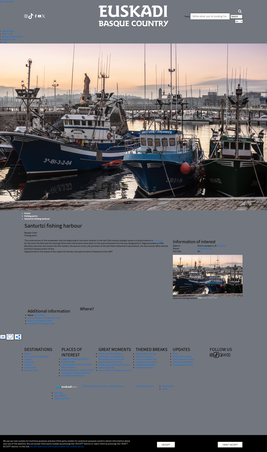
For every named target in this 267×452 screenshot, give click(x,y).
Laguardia (29, 362)
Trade (164, 388)
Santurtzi (157, 240)
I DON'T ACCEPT (230, 444)
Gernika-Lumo (31, 370)
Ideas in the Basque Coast (40, 320)
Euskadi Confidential (145, 364)
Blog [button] (4, 42)
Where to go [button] (8, 31)
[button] (240, 10)
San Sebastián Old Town (72, 375)
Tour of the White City (146, 359)
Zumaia (27, 364)
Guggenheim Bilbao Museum (75, 358)
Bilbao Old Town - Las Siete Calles (77, 370)
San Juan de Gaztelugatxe (36, 356)
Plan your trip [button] (8, 39)
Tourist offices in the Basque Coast (44, 317)
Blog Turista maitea (182, 356)
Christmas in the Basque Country (114, 364)
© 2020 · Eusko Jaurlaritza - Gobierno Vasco (103, 386)
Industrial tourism (144, 356)
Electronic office (62, 398)
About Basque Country (183, 359)
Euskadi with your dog (146, 353)
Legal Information (144, 386)
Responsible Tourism (183, 364)
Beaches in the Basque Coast (41, 323)
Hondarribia (30, 367)
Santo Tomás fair (106, 367)
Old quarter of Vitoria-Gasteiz (75, 372)
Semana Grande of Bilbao (110, 353)
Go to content (6, 1)
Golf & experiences (144, 367)
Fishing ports (31, 216)
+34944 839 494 (204, 248)
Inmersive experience (183, 362)
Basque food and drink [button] (12, 36)
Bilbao (27, 353)
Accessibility (60, 395)
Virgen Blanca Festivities (110, 362)
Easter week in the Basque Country (114, 370)
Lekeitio (28, 359)
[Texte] (210, 16)
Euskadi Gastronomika (146, 362)
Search (236, 16)
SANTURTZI (39, 315)
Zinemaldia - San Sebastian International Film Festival (111, 358)
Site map (58, 392)
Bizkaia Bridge (68, 361)
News (175, 353)
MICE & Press (168, 386)
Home (27, 213)
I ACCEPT (165, 444)
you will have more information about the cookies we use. (57, 446)
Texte (187, 16)
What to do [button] (7, 33)
